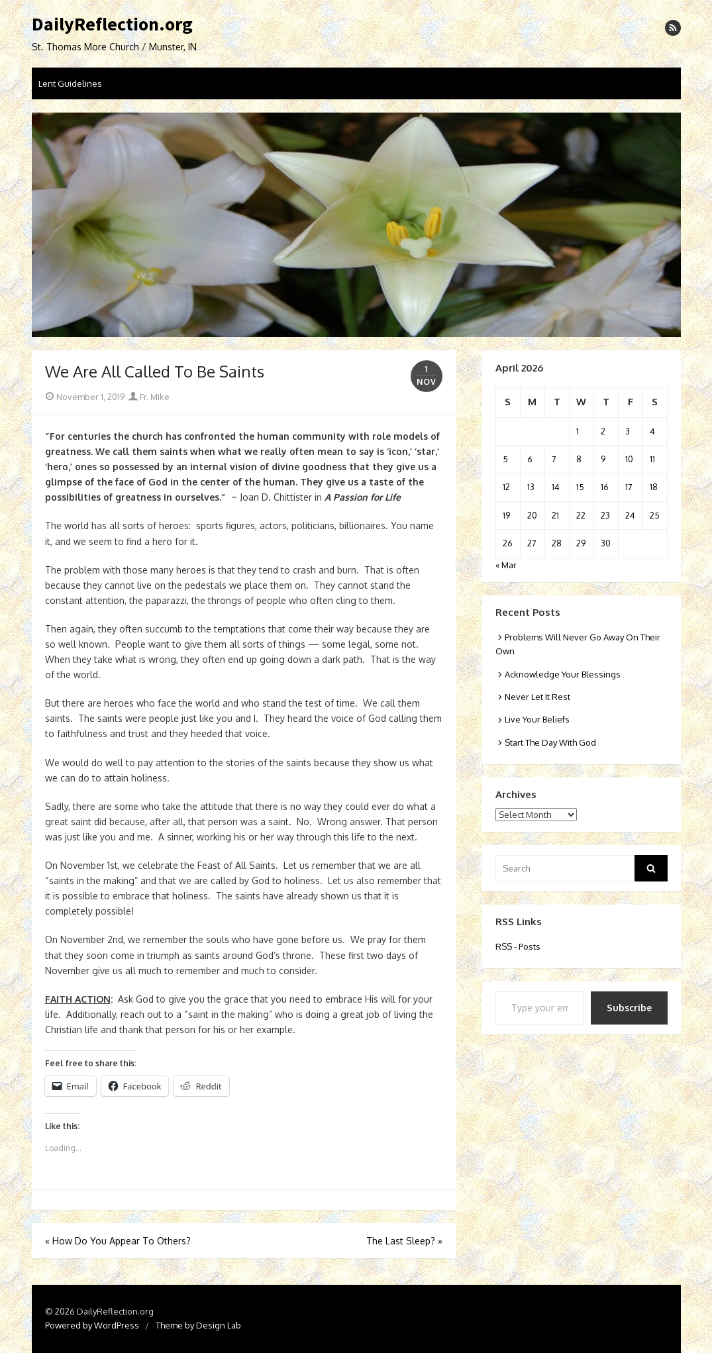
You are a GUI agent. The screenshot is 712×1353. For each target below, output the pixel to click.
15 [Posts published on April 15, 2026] (580, 486)
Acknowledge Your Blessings (563, 674)
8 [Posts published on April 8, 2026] (579, 459)
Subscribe (629, 1007)
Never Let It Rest (537, 696)
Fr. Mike (149, 396)
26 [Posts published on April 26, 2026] (508, 543)
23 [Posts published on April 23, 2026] (605, 515)
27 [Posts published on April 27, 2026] (531, 543)
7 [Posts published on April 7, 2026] (554, 459)
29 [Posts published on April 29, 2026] (580, 543)
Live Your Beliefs (537, 719)
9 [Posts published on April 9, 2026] (603, 459)
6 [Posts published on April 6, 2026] (530, 459)
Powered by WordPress (92, 1325)
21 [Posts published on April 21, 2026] (555, 515)
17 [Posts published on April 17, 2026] (629, 486)
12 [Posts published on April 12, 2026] (506, 486)
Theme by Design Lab (198, 1325)
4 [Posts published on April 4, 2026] (652, 431)
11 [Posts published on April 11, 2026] (652, 459)
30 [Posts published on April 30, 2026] (606, 543)
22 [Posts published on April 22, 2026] (580, 515)
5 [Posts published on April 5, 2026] (505, 459)
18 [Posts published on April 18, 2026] (654, 486)
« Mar (506, 565)
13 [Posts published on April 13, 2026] (530, 486)
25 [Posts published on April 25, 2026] (655, 515)
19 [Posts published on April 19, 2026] (506, 515)
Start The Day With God (550, 742)
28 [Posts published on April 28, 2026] (557, 543)
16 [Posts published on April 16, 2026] (605, 486)
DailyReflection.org (112, 24)
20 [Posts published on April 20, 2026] (532, 515)
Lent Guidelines (70, 83)
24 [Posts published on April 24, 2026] (630, 515)
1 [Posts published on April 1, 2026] (577, 431)
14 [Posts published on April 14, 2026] (556, 486)
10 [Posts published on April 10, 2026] (629, 459)
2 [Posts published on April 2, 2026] (603, 431)
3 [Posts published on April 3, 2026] (627, 431)
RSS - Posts (517, 946)
